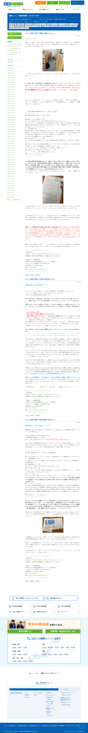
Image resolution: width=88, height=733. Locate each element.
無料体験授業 (41, 2)
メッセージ (12, 35)
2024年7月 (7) (10, 115)
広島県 (14, 659)
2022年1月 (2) (10, 181)
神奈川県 (50, 645)
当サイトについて (34, 729)
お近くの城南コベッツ (44, 9)
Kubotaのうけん (49, 695)
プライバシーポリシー (8, 729)
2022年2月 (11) (11, 179)
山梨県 (14, 652)
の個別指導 (15, 604)
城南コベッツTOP (60, 9)
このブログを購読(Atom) (14, 197)
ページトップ (81, 727)
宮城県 (20, 645)
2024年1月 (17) (11, 129)
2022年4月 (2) (10, 174)
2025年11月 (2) (11, 78)
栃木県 (73, 645)
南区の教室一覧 (54, 723)
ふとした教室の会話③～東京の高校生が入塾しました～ (41, 418)
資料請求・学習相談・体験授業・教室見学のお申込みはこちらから (43, 252)
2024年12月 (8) (11, 103)
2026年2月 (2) (10, 71)
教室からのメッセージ (28, 9)
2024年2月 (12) (11, 127)
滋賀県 (61, 652)
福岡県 (20, 659)
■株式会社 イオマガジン (65, 695)
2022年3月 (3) (10, 176)
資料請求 (53, 2)
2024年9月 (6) (10, 110)
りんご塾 (48, 703)
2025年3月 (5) (10, 96)
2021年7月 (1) (10, 190)
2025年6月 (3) (10, 89)
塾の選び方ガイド (54, 596)
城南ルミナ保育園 (49, 699)
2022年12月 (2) (11, 160)
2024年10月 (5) (11, 108)
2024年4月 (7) (10, 122)
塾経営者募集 (27, 729)
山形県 (25, 645)
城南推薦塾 (27, 693)
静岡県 (20, 652)
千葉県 (62, 645)
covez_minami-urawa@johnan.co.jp (38, 267)
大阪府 (50, 652)
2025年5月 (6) (10, 92)
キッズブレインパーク (50, 693)
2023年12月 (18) (11, 132)
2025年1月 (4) (10, 101)
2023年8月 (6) (10, 141)
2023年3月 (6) (10, 153)
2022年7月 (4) (10, 169)
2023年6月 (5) (10, 146)
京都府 (55, 652)
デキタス (35, 693)
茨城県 (68, 645)
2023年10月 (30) (11, 136)
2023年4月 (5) (10, 150)
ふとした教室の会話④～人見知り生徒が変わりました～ (41, 277)
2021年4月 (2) (10, 195)
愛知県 (25, 652)
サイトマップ (16, 729)
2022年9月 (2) (10, 165)
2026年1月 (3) (10, 73)
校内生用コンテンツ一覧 (77, 2)
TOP (5, 723)
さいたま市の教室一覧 (44, 723)
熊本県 (25, 659)
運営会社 (22, 729)
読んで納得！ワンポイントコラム (24, 596)
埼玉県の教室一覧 (33, 723)
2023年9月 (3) (10, 139)
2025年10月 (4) (11, 80)
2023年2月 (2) (10, 155)
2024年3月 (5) (10, 125)
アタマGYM (48, 697)
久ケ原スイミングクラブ (66, 693)
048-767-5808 (32, 265)
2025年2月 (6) (10, 99)
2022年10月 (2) (11, 162)
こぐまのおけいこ (49, 713)
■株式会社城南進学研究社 (16, 691)
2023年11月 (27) (11, 134)
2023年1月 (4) (10, 157)
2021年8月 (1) (10, 188)
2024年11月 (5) (11, 106)
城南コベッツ (27, 695)
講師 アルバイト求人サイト (43, 671)
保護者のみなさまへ (40, 610)
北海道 (14, 645)
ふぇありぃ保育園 (49, 701)
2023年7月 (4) (10, 143)
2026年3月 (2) (10, 68)
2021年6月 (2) (10, 193)
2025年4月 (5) (10, 94)
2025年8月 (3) (10, 85)
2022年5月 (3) (10, 172)
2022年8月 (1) (10, 167)
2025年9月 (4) (10, 82)
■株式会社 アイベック (65, 698)
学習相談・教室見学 (64, 2)
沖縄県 (31, 659)
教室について (12, 9)
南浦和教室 (61, 723)
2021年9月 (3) (10, 186)
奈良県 (66, 652)
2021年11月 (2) (11, 183)
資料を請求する (25, 629)
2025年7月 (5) (10, 87)
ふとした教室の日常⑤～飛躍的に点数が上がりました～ (41, 31)
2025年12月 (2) (11, 75)
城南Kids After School (66, 702)
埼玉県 (57, 645)
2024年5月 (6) (10, 120)
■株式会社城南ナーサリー (66, 697)
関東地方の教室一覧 (23, 723)
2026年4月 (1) (10, 66)
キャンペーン (76, 9)
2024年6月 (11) (11, 118)
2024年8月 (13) (11, 113)
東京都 (44, 645)
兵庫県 (44, 652)
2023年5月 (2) (10, 148)
